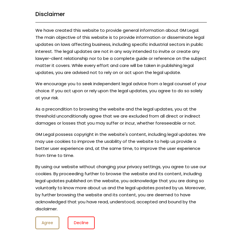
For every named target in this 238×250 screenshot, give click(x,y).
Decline (81, 223)
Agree (47, 223)
